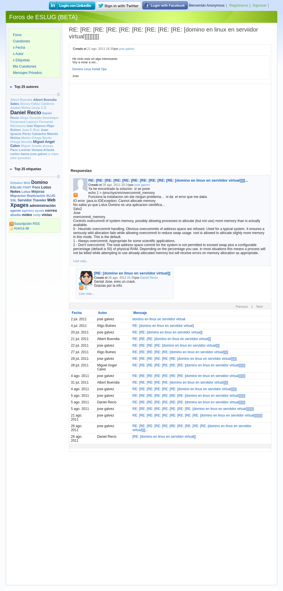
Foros (17, 35)
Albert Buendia (21, 99)
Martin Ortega (31, 138)
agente (15, 210)
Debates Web (20, 182)
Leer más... (81, 261)
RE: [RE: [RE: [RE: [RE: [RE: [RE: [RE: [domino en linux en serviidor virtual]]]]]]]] (193, 409)
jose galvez (38, 154)
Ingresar (259, 5)
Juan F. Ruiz (31, 129)
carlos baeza (19, 154)
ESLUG (16, 187)
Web (51, 200)
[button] (24, 87)
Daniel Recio (25, 112)
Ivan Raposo (36, 125)
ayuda (39, 210)
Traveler (39, 200)
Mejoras (38, 192)
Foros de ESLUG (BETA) (43, 17)
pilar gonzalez (20, 158)
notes (27, 215)
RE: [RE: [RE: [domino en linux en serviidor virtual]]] (171, 339)
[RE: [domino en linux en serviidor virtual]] (132, 273)
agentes (28, 210)
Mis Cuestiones (24, 66)
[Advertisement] (34, 323)
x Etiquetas (21, 60)
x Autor (18, 54)
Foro (36, 187)
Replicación (36, 195)
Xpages (19, 205)
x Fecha (19, 48)
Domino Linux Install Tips (89, 69)
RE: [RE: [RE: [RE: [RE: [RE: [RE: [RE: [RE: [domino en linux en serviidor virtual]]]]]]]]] (197, 415)
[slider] (58, 94)
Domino (39, 182)
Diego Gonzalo (31, 117)
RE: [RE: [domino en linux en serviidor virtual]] (167, 332)
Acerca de (19, 228)
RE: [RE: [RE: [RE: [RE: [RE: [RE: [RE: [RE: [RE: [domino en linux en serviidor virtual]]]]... (168, 180)
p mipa (53, 154)
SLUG (50, 195)
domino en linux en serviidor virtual (158, 319)
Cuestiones (21, 41)
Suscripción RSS (24, 224)
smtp (37, 215)
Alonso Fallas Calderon (37, 103)
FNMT (27, 187)
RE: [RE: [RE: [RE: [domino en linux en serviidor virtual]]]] (176, 345)
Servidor (25, 200)
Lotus (25, 191)
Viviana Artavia (42, 150)
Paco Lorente (20, 150)
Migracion (18, 195)
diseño (15, 215)
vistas (47, 215)
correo (51, 210)
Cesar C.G (38, 107)
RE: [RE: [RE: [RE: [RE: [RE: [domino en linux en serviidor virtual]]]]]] (184, 359)
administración (42, 205)
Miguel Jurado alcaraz (37, 146)
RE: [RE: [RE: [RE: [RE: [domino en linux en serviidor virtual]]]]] (180, 352)
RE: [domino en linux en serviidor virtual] (163, 326)
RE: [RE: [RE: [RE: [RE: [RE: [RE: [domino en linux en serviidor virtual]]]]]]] (188, 365)
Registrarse (238, 5)
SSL (13, 200)
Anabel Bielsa (20, 107)
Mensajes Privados (27, 73)
